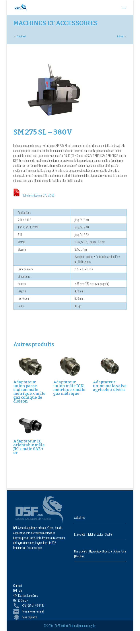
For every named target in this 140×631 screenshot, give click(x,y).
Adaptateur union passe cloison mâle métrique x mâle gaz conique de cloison (29, 392)
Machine (79, 556)
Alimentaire (120, 551)
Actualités (79, 517)
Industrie (107, 551)
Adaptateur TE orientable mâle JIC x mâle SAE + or (29, 447)
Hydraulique (95, 551)
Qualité (108, 534)
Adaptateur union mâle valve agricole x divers (110, 386)
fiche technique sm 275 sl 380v (39, 195)
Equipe (100, 534)
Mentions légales (87, 625)
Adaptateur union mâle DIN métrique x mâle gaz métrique (69, 388)
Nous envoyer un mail (33, 611)
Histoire (91, 534)
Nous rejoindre (29, 617)
